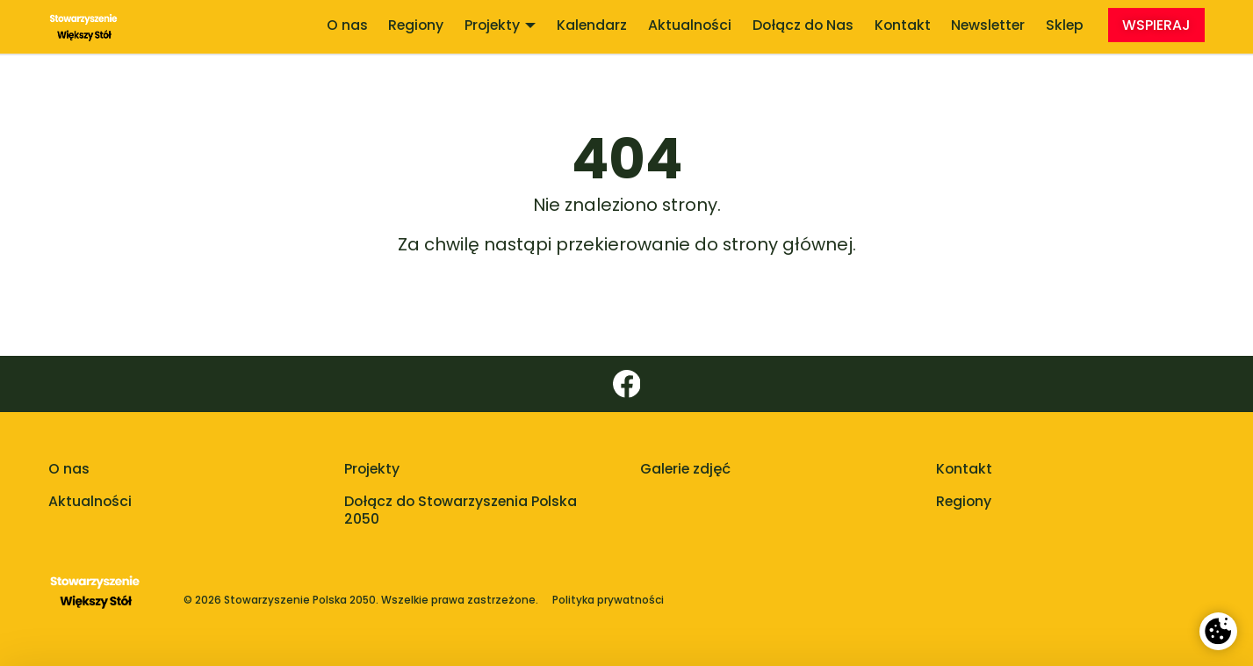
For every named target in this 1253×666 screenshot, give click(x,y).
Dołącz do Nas (803, 25)
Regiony (415, 25)
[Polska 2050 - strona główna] (95, 600)
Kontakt (903, 25)
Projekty (500, 25)
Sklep (1065, 25)
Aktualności (689, 25)
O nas (347, 25)
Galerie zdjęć (685, 469)
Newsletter (988, 25)
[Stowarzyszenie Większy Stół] (84, 27)
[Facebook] (626, 384)
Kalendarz (592, 25)
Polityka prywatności (608, 600)
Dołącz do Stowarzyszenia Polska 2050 (460, 510)
